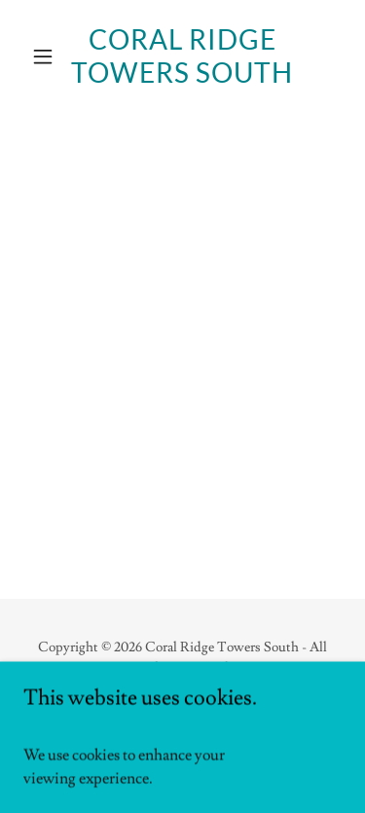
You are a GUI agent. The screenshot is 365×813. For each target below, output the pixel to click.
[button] (47, 56)
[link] (182, 56)
